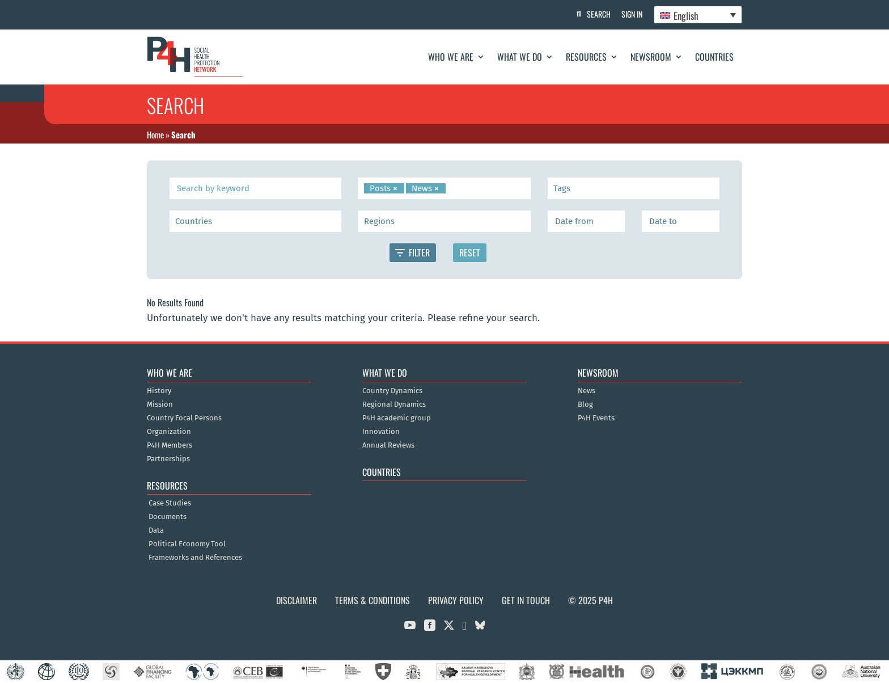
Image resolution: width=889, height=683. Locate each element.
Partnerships (168, 459)
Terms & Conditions (372, 600)
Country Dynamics (392, 391)
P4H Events (596, 418)
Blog (585, 404)
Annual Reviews (388, 445)
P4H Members (169, 445)
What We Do (519, 57)
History (159, 391)
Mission (160, 404)
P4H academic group (396, 418)
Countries (714, 57)
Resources (586, 57)
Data (156, 530)
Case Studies (170, 503)
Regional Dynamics (394, 404)
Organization (169, 432)
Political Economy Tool (187, 544)
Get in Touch (526, 600)
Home (155, 134)
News (586, 391)
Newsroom (650, 57)
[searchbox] (450, 188)
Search (598, 14)
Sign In (631, 14)
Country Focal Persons (184, 418)
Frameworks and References (195, 558)
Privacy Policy (456, 600)
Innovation (381, 432)
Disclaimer (296, 600)
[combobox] (444, 188)
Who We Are (450, 57)
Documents (168, 517)
